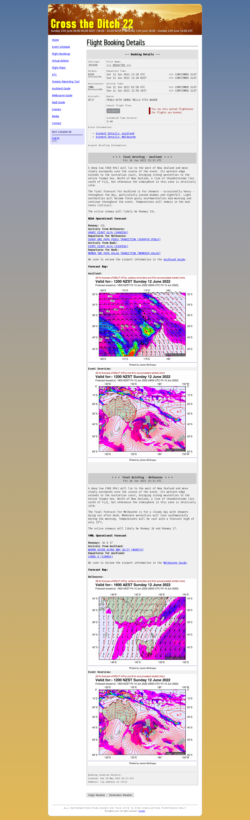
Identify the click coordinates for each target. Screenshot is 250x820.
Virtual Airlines (60, 60)
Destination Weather (120, 795)
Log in (55, 138)
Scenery (56, 109)
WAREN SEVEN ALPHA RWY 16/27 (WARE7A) (115, 549)
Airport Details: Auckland (115, 133)
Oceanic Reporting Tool (65, 81)
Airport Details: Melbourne (116, 137)
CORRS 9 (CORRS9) (100, 556)
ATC (54, 74)
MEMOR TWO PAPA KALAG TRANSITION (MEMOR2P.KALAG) (124, 253)
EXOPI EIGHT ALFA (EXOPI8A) (108, 246)
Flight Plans (59, 67)
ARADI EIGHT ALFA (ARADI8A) (108, 232)
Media (55, 116)
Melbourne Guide (62, 95)
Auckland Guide (61, 88)
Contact (56, 123)
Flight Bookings (61, 53)
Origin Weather (96, 795)
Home (55, 39)
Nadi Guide (58, 102)
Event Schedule (61, 46)
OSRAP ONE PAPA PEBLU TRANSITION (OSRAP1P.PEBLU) (124, 239)
